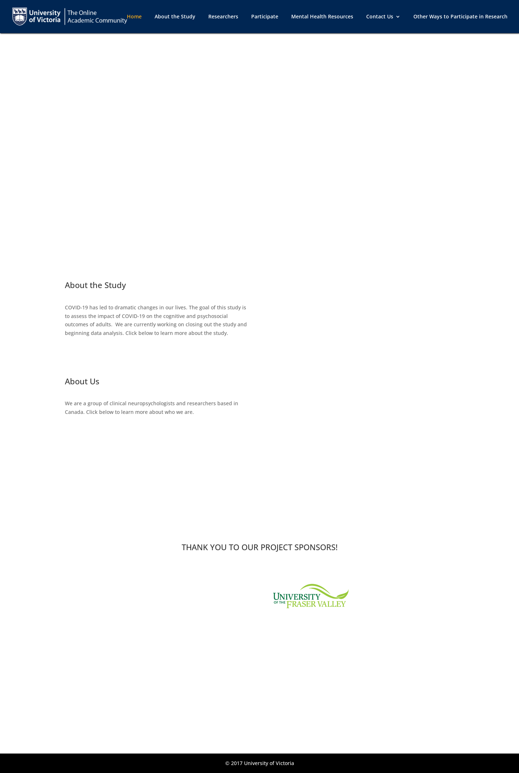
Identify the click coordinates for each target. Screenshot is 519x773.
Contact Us (379, 17)
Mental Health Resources (322, 17)
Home (134, 17)
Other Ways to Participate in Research (460, 17)
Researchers (223, 17)
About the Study (175, 17)
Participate (264, 17)
